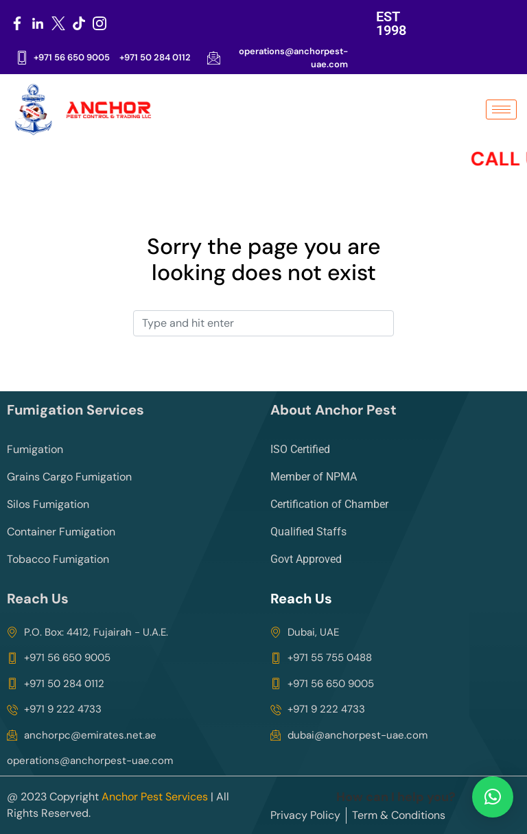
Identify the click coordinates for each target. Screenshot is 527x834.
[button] (492, 797)
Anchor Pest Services (155, 796)
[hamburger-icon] (501, 109)
